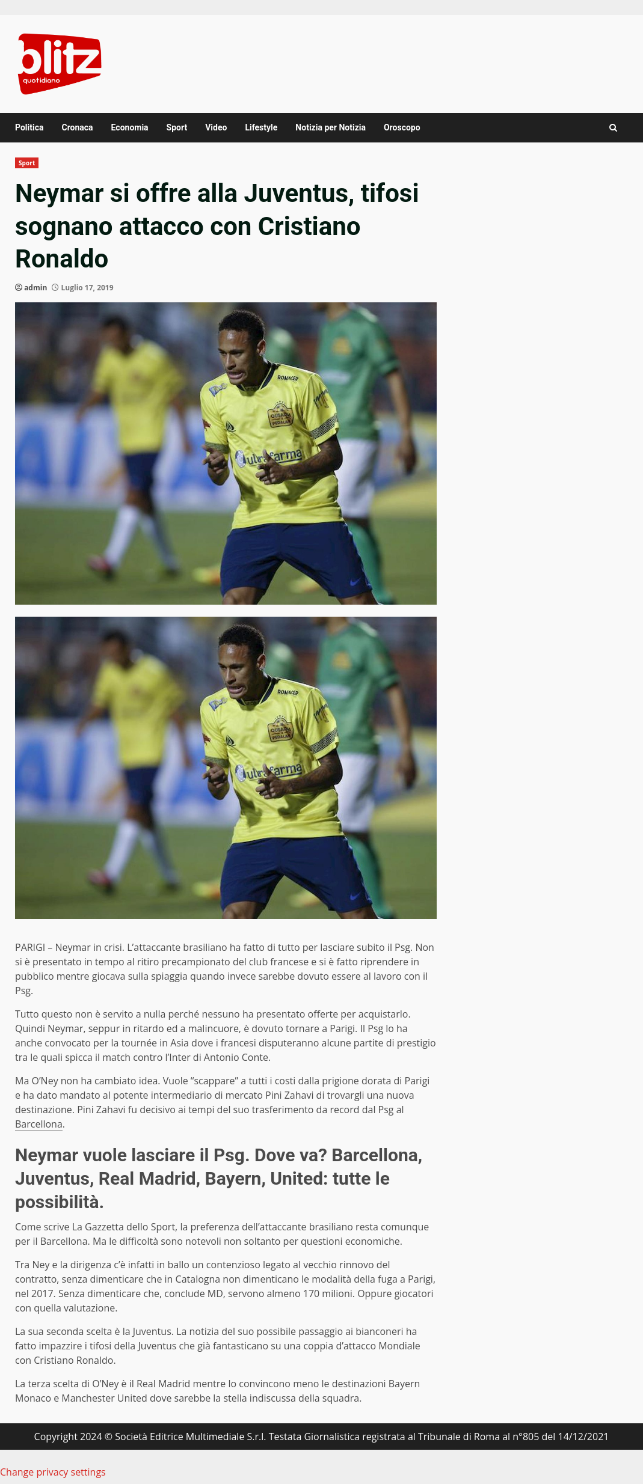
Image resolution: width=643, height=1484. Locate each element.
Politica (29, 127)
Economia (130, 127)
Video (216, 127)
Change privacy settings (53, 1472)
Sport (177, 127)
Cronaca (77, 127)
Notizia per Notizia (330, 127)
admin (35, 287)
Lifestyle (261, 127)
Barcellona (39, 1124)
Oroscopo (402, 127)
